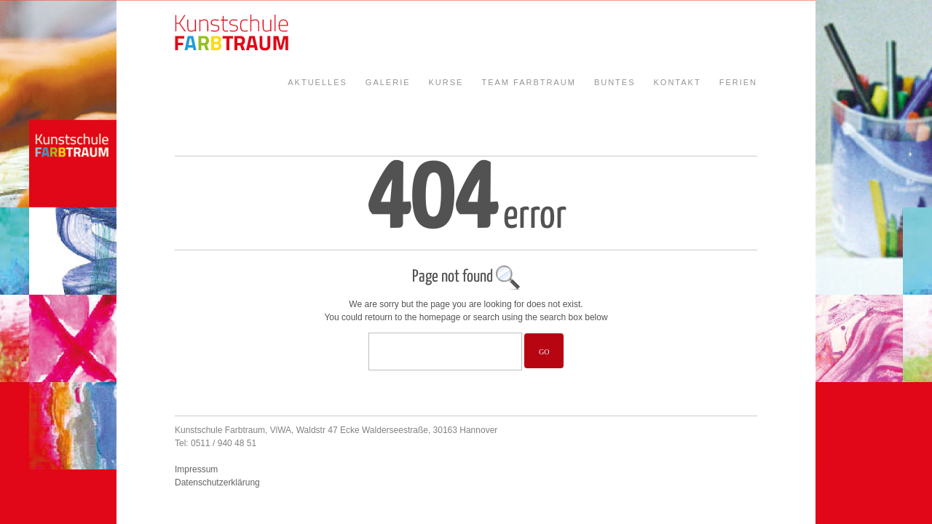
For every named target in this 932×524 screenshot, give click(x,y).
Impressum (196, 469)
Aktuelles (317, 82)
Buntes (615, 82)
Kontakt (677, 82)
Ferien (738, 82)
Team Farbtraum (528, 82)
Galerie (388, 82)
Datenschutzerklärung (217, 482)
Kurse (446, 82)
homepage (440, 317)
